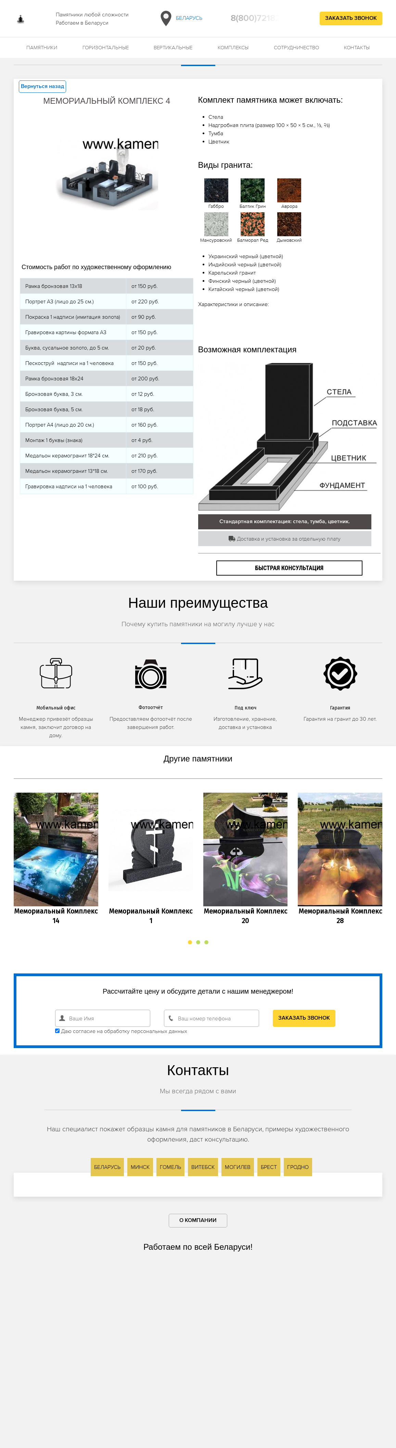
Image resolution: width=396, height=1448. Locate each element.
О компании (198, 1220)
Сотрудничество (296, 47)
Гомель (170, 1167)
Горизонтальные (105, 47)
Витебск (203, 1167)
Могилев (238, 1167)
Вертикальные (173, 47)
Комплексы (233, 47)
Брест (269, 1167)
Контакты (357, 47)
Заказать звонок (351, 18)
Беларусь (179, 18)
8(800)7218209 (261, 18)
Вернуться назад (42, 86)
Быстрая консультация (289, 567)
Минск (140, 1167)
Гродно (298, 1167)
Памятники (41, 47)
